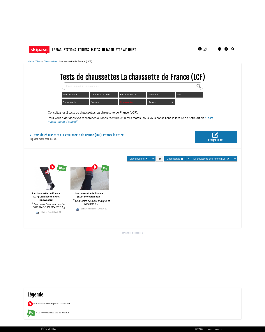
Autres (161, 102)
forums (83, 50)
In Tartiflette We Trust (119, 50)
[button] (226, 49)
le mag (56, 50)
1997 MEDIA (49, 329)
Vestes (95, 102)
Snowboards (69, 102)
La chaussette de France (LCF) (75, 61)
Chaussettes (51, 61)
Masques (153, 94)
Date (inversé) (139, 158)
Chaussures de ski (101, 94)
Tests (39, 61)
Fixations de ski (128, 94)
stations (70, 50)
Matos (31, 61)
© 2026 (199, 329)
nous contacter (215, 329)
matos (95, 50)
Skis (179, 94)
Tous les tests (70, 94)
